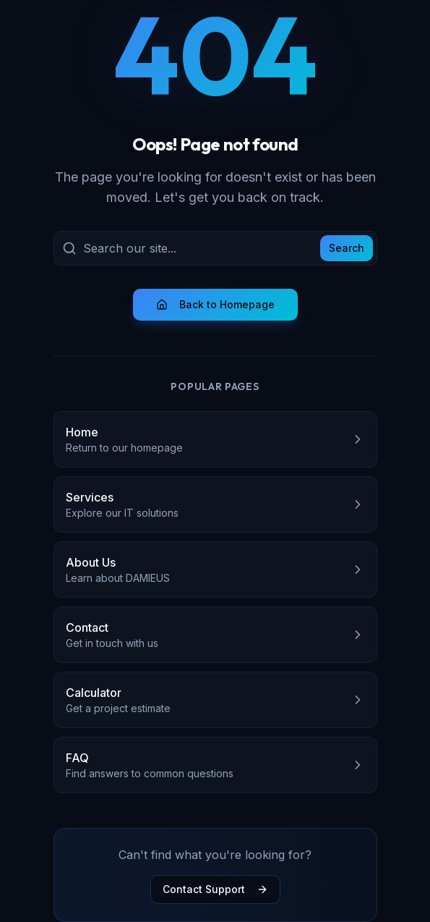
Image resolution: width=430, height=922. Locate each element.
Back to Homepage (215, 304)
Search (346, 248)
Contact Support (215, 889)
